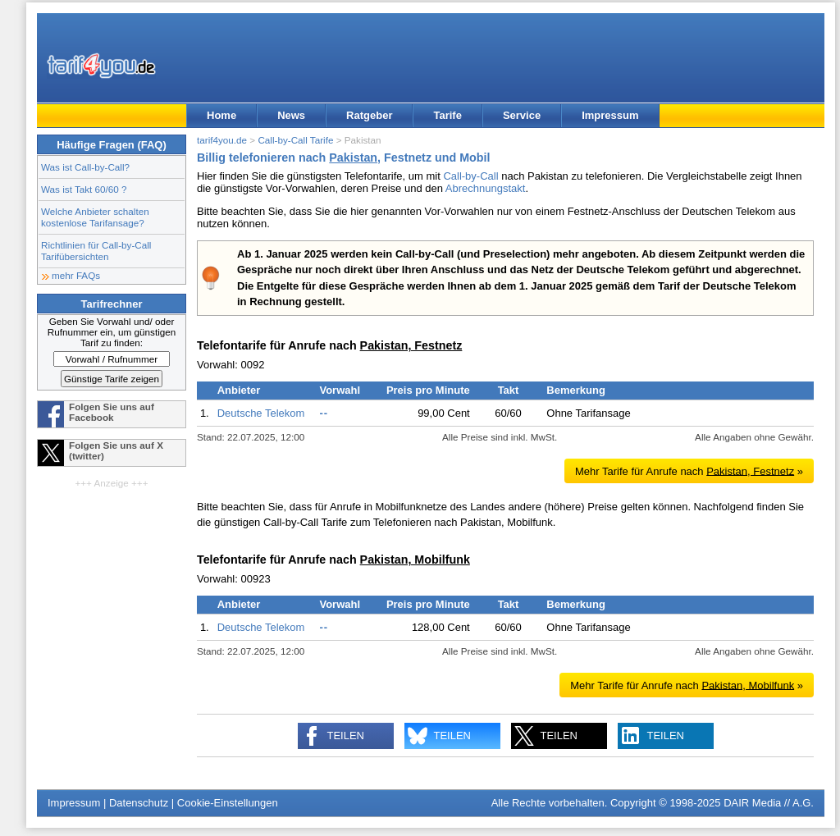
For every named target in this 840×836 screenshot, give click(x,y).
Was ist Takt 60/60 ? (84, 189)
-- (323, 413)
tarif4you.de (222, 140)
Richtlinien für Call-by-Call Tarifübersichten (96, 251)
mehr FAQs (76, 275)
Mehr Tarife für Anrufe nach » (689, 470)
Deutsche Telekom (261, 413)
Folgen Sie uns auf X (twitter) (116, 450)
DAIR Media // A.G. (769, 803)
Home (221, 115)
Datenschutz (138, 803)
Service (522, 115)
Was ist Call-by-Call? (85, 167)
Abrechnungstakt (485, 188)
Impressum (610, 115)
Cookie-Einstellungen (227, 803)
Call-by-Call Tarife (295, 140)
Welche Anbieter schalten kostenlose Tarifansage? (95, 217)
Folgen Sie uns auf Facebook (111, 412)
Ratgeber (369, 115)
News (291, 115)
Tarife (447, 115)
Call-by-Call (470, 176)
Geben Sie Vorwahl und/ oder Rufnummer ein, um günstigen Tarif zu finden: (112, 332)
